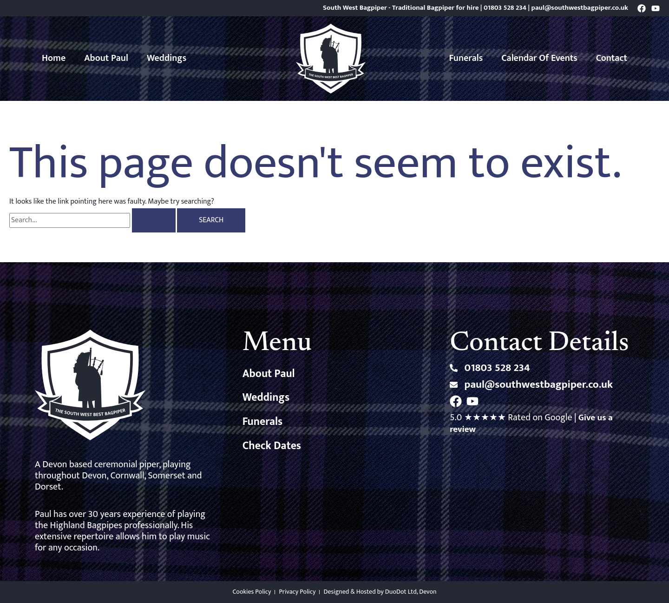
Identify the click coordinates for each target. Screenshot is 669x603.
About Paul (106, 58)
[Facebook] (641, 8)
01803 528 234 (505, 7)
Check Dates (272, 447)
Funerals (466, 58)
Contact (611, 58)
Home (54, 58)
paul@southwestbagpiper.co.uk (579, 7)
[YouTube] (655, 8)
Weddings (166, 58)
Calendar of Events (539, 58)
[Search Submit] (154, 220)
